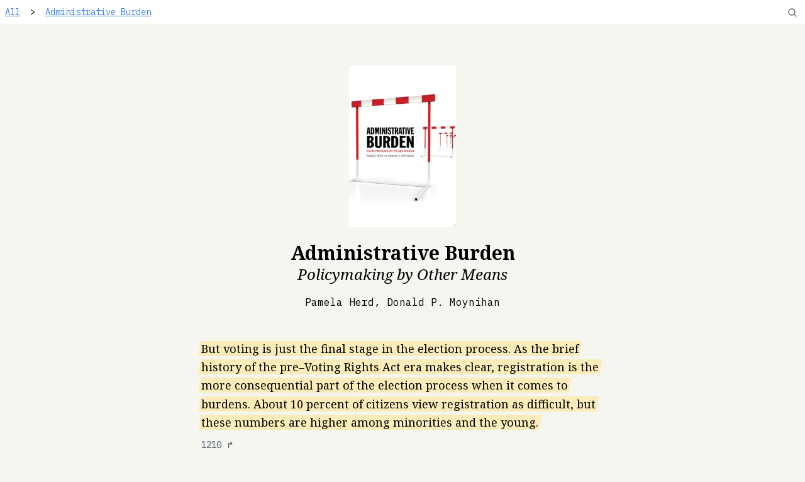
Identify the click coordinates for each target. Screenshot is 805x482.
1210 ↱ (217, 445)
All (12, 12)
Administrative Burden (98, 12)
